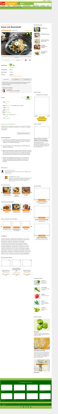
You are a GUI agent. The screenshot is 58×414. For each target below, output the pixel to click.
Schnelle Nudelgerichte (24, 253)
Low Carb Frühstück (7, 195)
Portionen (28, 99)
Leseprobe (36, 115)
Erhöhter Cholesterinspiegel (17, 243)
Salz (6, 103)
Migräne (27, 248)
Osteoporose (10, 251)
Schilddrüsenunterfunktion (19, 251)
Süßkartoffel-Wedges (27, 270)
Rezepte (8, 5)
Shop (48, 5)
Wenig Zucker (4, 241)
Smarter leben (36, 5)
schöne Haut (28, 251)
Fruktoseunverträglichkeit (6, 246)
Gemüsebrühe (8, 112)
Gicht (27, 246)
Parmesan (7, 109)
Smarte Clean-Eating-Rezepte (41, 219)
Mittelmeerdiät (13, 239)
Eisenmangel (21, 241)
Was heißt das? (13, 67)
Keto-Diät (26, 195)
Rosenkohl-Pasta (44, 28)
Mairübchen (43, 280)
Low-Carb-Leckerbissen (42, 201)
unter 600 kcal (26, 239)
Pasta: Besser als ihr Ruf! (39, 350)
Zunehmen (11, 253)
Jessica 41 (6, 170)
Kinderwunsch (9, 248)
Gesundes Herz (22, 246)
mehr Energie (22, 248)
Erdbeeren (43, 294)
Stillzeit (3, 253)
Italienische (17, 253)
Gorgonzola (7, 114)
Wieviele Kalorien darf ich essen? (16, 76)
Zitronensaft (7, 118)
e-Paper (48, 115)
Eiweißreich (7, 212)
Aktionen (43, 5)
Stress (7, 253)
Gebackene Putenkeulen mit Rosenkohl (44, 46)
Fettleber (25, 243)
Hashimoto (4, 248)
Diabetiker (10, 241)
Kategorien (3, 404)
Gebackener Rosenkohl (45, 34)
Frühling (3, 5)
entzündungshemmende (6, 243)
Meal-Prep (26, 229)
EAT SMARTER (11, 176)
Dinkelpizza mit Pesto (6, 270)
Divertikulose (15, 241)
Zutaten (3, 97)
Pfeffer (6, 116)
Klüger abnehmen (27, 5)
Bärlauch (43, 301)
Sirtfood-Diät (7, 239)
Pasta (3, 239)
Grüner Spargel (44, 287)
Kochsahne (7, 111)
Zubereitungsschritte (5, 137)
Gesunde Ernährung (17, 5)
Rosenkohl (7, 102)
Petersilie (7, 107)
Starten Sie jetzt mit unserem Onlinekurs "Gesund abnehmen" (42, 133)
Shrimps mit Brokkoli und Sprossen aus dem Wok (16, 269)
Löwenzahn (43, 307)
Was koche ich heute (7, 229)
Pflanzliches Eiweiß (16, 212)
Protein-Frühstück (26, 212)
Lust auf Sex (16, 248)
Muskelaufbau (4, 251)
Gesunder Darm (15, 246)
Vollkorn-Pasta (8, 105)
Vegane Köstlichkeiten (42, 237)
